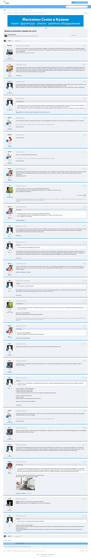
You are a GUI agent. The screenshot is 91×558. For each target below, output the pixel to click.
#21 (85, 427)
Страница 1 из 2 (18, 40)
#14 (85, 280)
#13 (85, 263)
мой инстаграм (21, 126)
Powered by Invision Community (45, 556)
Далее (9, 40)
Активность (16, 6)
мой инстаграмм (18, 235)
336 (10, 354)
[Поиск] (72, 7)
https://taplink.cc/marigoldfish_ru (21, 493)
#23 (85, 461)
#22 (85, 444)
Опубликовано (21, 45)
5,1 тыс (9, 472)
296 (10, 196)
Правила (10, 6)
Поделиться (73, 35)
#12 (85, 242)
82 (10, 371)
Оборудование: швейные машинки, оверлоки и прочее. (27, 35)
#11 (85, 226)
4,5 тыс (9, 236)
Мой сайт (17, 126)
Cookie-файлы (51, 554)
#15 (85, 300)
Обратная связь (44, 554)
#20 (85, 410)
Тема (38, 554)
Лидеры (21, 6)
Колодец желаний (19, 75)
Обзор (5, 7)
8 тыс (9, 128)
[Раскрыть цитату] (16, 101)
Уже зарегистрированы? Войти (81, 2)
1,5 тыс (9, 179)
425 (10, 145)
